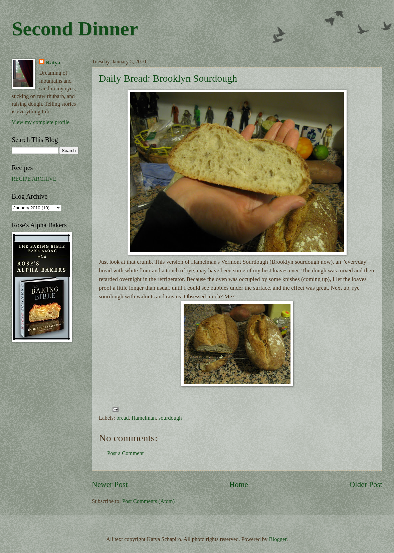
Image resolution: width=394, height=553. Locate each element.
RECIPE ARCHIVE (34, 179)
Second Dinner (75, 29)
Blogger (277, 539)
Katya (53, 62)
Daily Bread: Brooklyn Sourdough (168, 78)
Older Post (366, 484)
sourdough (170, 418)
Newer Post (110, 484)
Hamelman (144, 418)
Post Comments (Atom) (148, 501)
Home (238, 484)
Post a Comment (125, 453)
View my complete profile (40, 122)
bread (123, 418)
